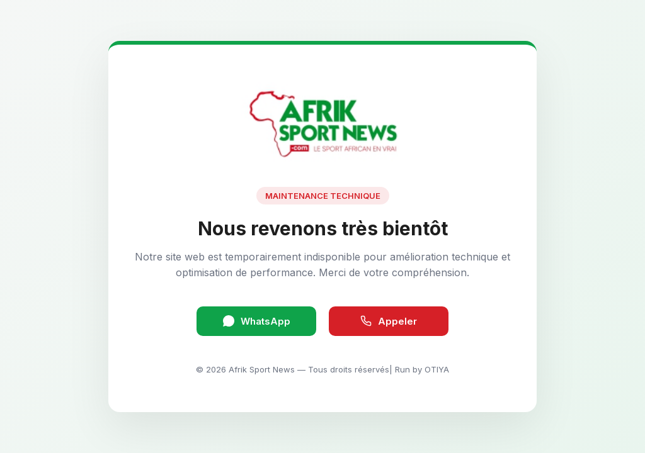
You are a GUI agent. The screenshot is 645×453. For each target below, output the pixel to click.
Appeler (388, 321)
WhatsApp (256, 321)
